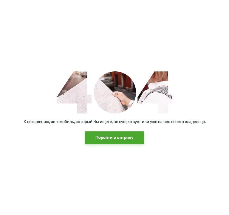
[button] (114, 137)
